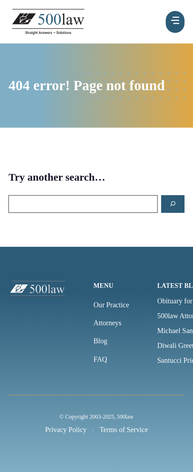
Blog (100, 341)
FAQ (100, 359)
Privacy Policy (65, 429)
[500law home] (47, 288)
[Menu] (175, 22)
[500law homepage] (48, 21)
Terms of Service (124, 429)
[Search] (173, 204)
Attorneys (107, 323)
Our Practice (111, 305)
